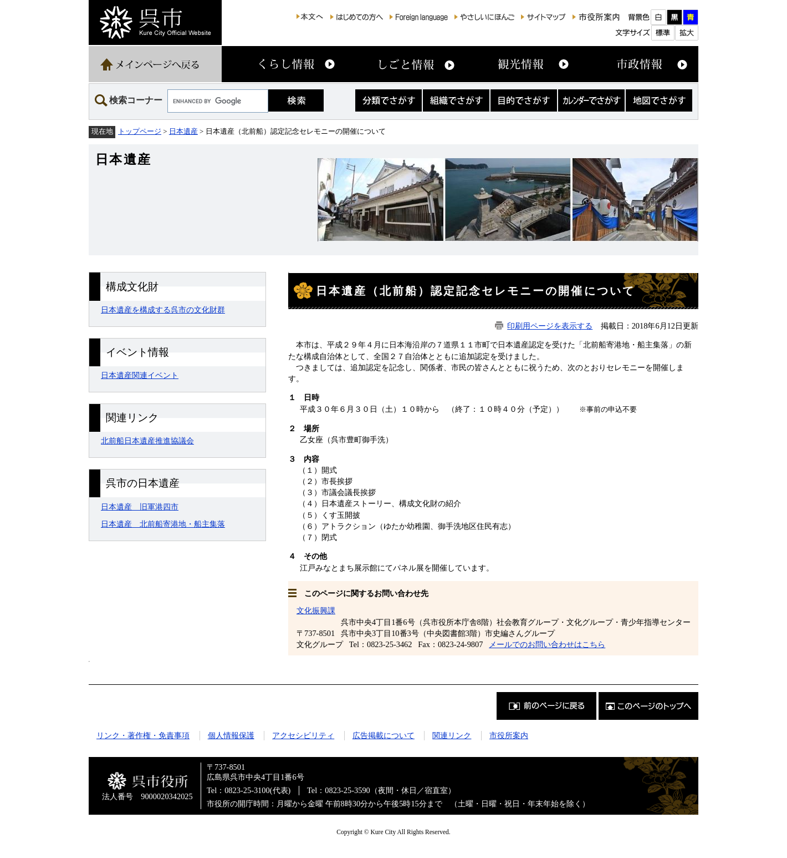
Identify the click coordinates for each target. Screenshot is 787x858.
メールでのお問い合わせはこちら (547, 644)
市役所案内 (508, 735)
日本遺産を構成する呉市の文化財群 (163, 309)
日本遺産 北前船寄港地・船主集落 (163, 523)
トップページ (139, 131)
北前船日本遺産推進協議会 (147, 440)
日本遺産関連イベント (139, 375)
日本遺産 (183, 131)
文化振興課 (316, 610)
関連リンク (451, 735)
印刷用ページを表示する (549, 325)
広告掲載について (383, 735)
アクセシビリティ (303, 735)
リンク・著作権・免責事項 (143, 735)
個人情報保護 (231, 735)
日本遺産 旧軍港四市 (139, 506)
